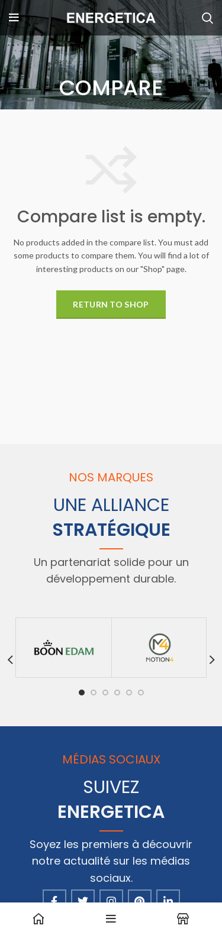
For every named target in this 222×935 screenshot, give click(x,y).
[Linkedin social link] (168, 901)
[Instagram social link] (111, 901)
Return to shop (111, 304)
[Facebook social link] (54, 901)
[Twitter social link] (83, 901)
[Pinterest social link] (140, 901)
